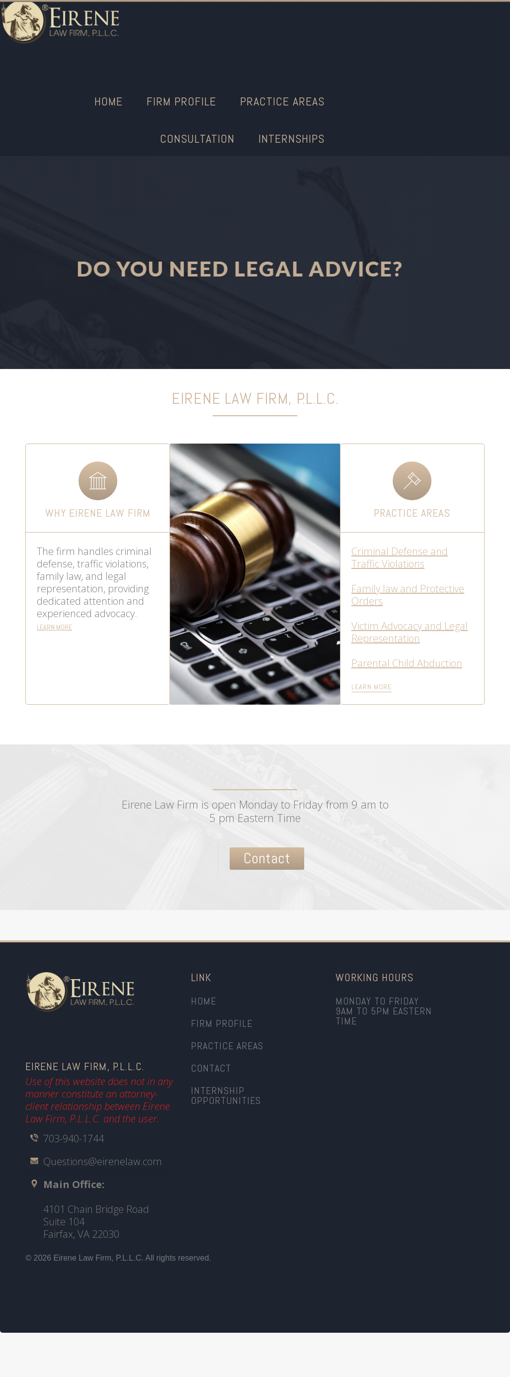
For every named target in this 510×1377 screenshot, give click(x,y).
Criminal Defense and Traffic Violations (399, 557)
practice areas (227, 1046)
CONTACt (211, 1068)
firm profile (222, 1023)
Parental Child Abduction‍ (406, 663)
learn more (371, 686)
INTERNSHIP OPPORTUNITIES (226, 1095)
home (203, 1001)
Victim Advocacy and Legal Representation (409, 632)
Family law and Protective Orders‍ (407, 595)
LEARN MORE (54, 627)
